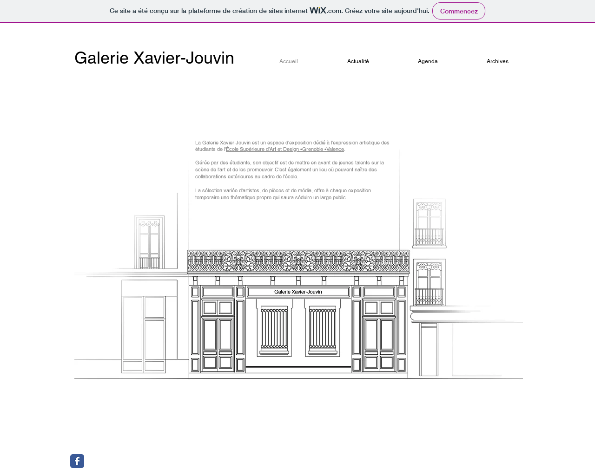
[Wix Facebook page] (77, 461)
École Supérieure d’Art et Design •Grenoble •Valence (285, 149)
